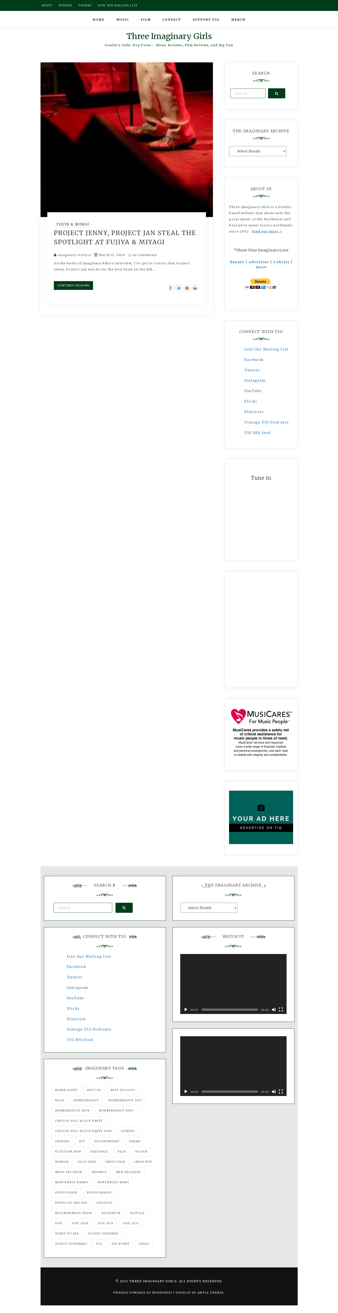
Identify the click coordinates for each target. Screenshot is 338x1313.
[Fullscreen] (281, 1009)
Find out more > (267, 231)
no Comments (142, 255)
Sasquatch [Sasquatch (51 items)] (111, 1213)
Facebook (254, 359)
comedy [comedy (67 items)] (128, 1131)
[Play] (186, 1009)
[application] (233, 984)
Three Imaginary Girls (169, 36)
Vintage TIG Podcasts (266, 422)
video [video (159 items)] (144, 1243)
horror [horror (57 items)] (62, 1161)
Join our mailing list (118, 5)
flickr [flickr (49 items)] (141, 1151)
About (47, 5)
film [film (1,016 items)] (121, 1151)
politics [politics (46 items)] (105, 1202)
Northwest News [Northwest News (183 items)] (113, 1182)
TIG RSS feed (257, 433)
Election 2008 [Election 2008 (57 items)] (68, 1151)
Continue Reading (73, 285)
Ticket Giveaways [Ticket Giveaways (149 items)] (71, 1243)
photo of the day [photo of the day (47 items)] (71, 1202)
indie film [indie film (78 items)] (115, 1161)
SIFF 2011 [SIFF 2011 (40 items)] (106, 1223)
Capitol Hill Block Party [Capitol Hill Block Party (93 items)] (79, 1120)
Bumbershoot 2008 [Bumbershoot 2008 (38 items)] (72, 1110)
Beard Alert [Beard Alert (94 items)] (66, 1090)
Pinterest (253, 412)
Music (122, 20)
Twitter (252, 370)
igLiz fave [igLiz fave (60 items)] (87, 1161)
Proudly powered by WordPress (143, 1292)
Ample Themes (210, 1292)
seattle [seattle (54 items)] (137, 1213)
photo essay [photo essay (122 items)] (66, 1192)
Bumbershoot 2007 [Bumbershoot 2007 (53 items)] (125, 1100)
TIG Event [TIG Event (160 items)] (120, 1243)
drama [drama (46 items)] (135, 1141)
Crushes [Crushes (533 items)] (62, 1141)
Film (146, 20)
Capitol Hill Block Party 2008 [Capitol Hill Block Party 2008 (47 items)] (83, 1131)
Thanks (85, 5)
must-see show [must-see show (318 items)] (69, 1172)
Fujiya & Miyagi (73, 224)
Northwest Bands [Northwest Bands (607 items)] (71, 1182)
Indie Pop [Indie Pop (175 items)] (143, 1161)
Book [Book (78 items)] (59, 1100)
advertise (259, 262)
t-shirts (281, 262)
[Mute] (274, 1009)
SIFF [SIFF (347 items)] (59, 1223)
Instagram (255, 380)
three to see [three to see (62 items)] (67, 1233)
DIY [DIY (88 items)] (82, 1141)
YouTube (253, 391)
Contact (171, 20)
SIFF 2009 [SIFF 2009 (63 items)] (80, 1223)
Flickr (250, 401)
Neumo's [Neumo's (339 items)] (99, 1172)
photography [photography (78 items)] (99, 1192)
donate (237, 262)
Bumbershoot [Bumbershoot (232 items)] (86, 1100)
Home (98, 20)
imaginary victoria (74, 255)
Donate (65, 5)
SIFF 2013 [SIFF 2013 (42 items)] (131, 1223)
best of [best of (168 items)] (94, 1090)
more (261, 267)
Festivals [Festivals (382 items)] (99, 1151)
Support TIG (206, 20)
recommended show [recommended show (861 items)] (73, 1213)
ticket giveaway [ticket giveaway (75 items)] (103, 1233)
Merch (238, 20)
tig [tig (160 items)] (99, 1243)
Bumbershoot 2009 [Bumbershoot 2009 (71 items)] (116, 1110)
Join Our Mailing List (266, 349)
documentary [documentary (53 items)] (107, 1141)
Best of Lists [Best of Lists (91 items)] (122, 1090)
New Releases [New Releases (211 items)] (128, 1172)
